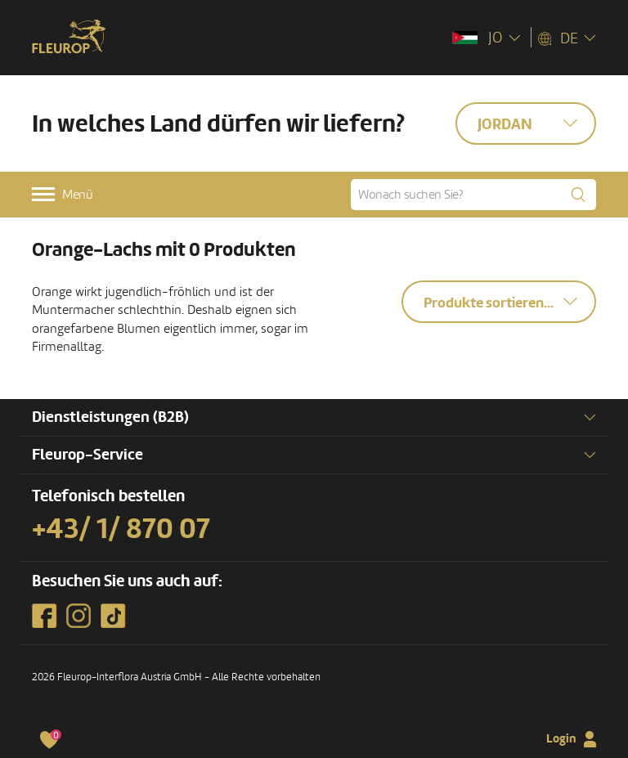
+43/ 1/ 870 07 (121, 529)
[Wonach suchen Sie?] (473, 194)
